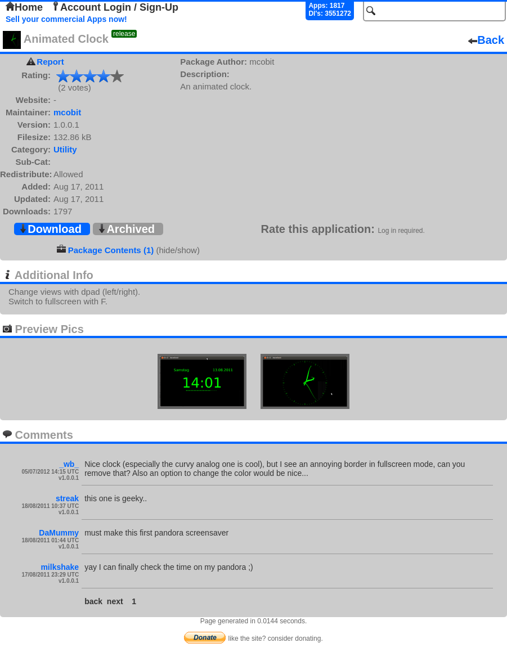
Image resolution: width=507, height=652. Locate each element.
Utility (65, 149)
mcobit (67, 112)
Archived (126, 229)
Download (50, 229)
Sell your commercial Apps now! (66, 19)
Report (50, 61)
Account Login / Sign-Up (114, 7)
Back (486, 40)
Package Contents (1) (111, 250)
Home (24, 7)
